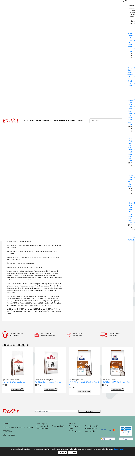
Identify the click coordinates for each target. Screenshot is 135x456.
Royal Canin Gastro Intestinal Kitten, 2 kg (48, 382)
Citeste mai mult (118, 449)
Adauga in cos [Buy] (17, 389)
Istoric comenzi (42, 426)
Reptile (62, 120)
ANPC (93, 431)
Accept (72, 452)
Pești (56, 120)
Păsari (38, 120)
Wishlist (45, 429)
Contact (80, 120)
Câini (26, 120)
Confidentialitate (75, 431)
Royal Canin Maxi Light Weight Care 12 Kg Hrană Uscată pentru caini (130, 150)
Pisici (32, 120)
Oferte (72, 120)
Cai (67, 120)
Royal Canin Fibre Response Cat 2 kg (13, 382)
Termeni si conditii (91, 426)
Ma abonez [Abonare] (89, 411)
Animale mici (47, 120)
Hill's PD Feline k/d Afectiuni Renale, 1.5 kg (116, 382)
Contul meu (56, 426)
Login (62, 426)
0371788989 (8, 431)
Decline (62, 452)
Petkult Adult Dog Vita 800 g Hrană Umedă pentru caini (130, 42)
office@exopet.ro (9, 435)
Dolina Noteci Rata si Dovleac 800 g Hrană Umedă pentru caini (130, 76)
